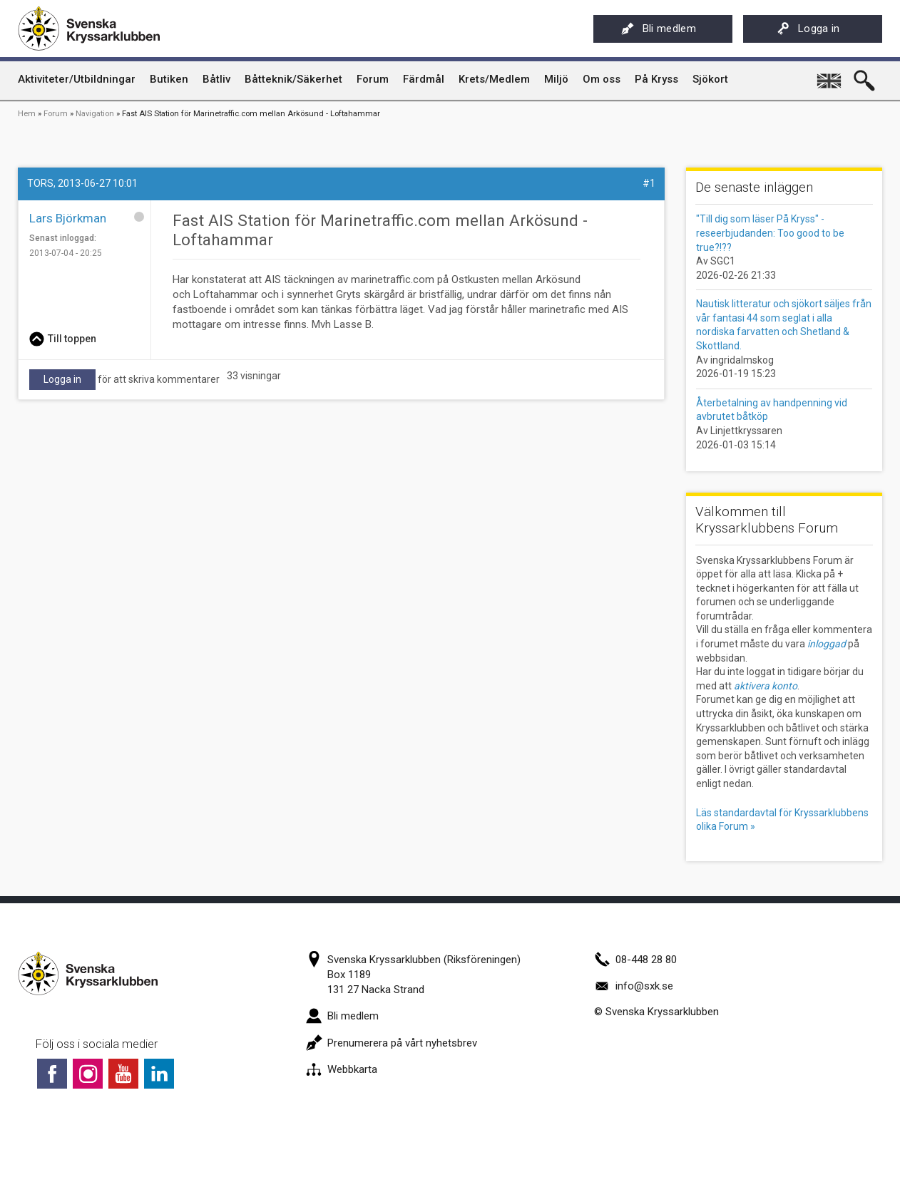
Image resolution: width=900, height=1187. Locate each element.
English (830, 75)
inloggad (826, 643)
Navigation (95, 113)
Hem (27, 113)
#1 (649, 183)
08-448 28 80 (635, 959)
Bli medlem (658, 28)
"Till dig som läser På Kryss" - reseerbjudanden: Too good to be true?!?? (770, 232)
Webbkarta (341, 1069)
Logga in (808, 28)
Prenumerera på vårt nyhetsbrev (391, 1043)
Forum (56, 113)
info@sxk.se (633, 986)
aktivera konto (765, 686)
